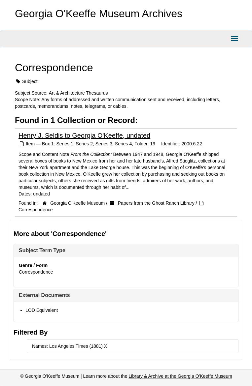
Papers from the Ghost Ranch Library (156, 203)
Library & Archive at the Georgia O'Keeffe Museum (180, 376)
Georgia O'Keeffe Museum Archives (98, 13)
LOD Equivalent (41, 310)
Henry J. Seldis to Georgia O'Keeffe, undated (84, 135)
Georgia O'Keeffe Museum (77, 203)
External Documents (44, 295)
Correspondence (35, 209)
